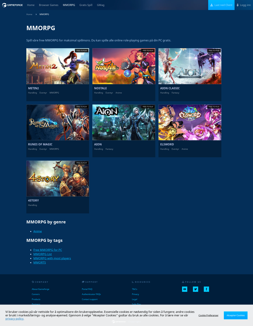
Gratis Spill (85, 5)
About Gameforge (40, 289)
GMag (100, 5)
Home (30, 5)
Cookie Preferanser (209, 315)
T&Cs (134, 289)
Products (36, 299)
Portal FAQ (87, 289)
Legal (134, 299)
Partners (36, 304)
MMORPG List (42, 254)
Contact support (90, 299)
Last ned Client (221, 5)
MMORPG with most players (52, 258)
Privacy (135, 294)
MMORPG (69, 5)
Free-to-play (81, 50)
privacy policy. (14, 319)
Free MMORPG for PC (47, 250)
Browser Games (48, 5)
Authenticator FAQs (91, 294)
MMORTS (39, 262)
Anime (37, 231)
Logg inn (244, 5)
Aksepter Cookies (236, 315)
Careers (36, 294)
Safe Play (136, 304)
